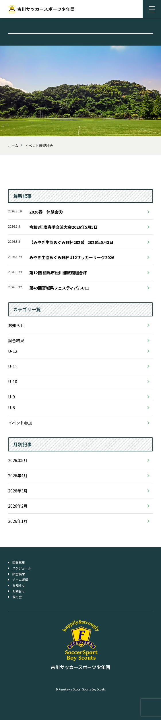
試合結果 (16, 340)
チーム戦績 (20, 579)
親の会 (17, 596)
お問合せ (18, 591)
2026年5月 (18, 460)
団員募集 (18, 562)
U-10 (12, 381)
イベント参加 (20, 423)
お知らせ (16, 325)
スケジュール (21, 568)
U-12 (12, 351)
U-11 (12, 366)
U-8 (11, 407)
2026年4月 (18, 475)
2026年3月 (18, 491)
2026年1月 (18, 521)
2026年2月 (18, 506)
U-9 (11, 397)
